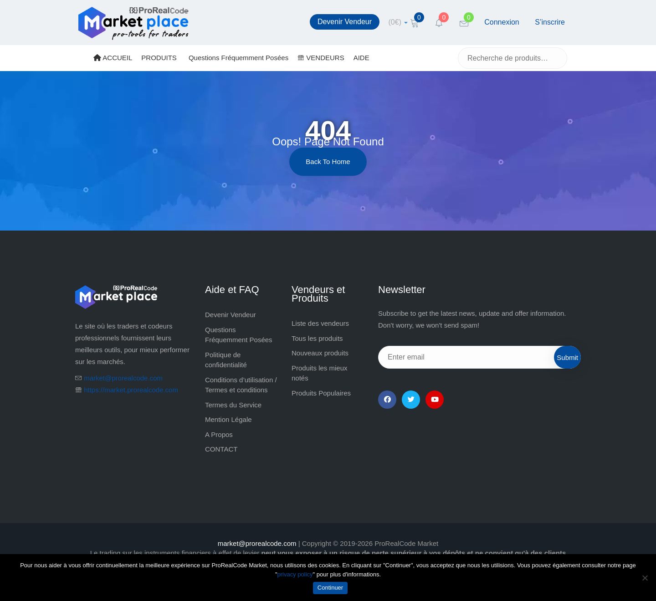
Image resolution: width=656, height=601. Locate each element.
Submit (567, 357)
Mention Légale (228, 419)
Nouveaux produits (320, 353)
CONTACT (221, 449)
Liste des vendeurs (320, 323)
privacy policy (295, 574)
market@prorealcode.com (123, 378)
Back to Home (328, 161)
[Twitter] (411, 399)
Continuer (330, 587)
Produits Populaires (321, 393)
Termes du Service (233, 405)
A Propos (219, 434)
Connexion (501, 22)
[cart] (398, 22)
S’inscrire (550, 22)
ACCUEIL (112, 58)
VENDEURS (320, 58)
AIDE (361, 58)
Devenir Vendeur (345, 22)
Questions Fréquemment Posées (238, 58)
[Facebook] (387, 399)
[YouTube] (434, 399)
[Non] (644, 577)
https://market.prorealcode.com (131, 390)
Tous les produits (317, 338)
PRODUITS (159, 58)
